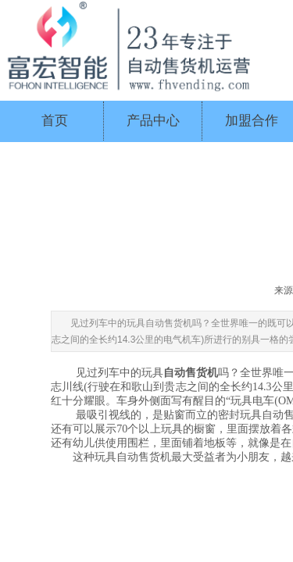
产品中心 (153, 120)
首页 (54, 120)
